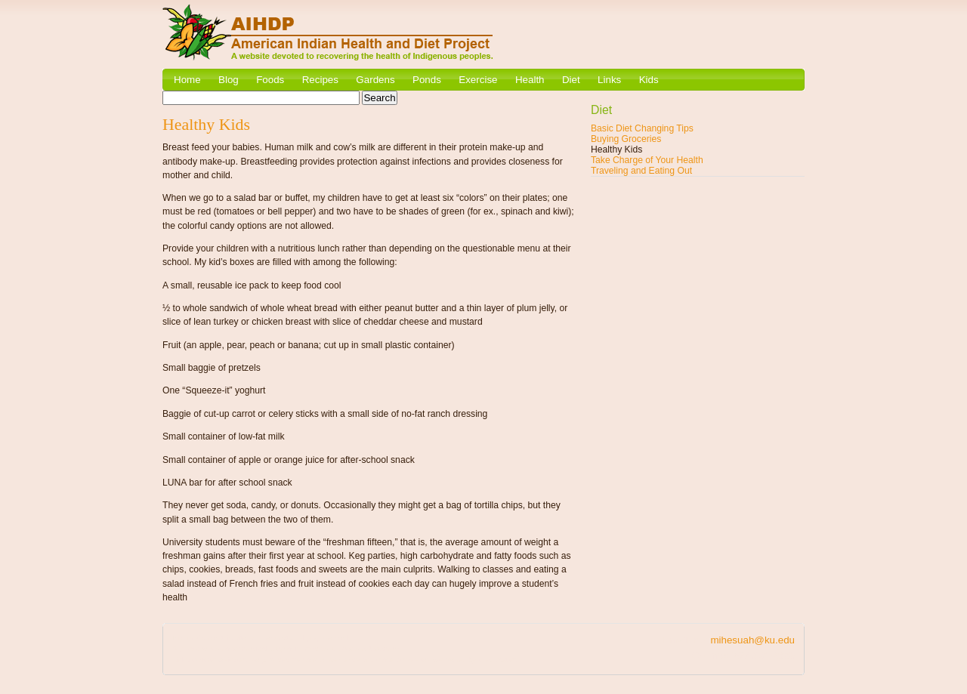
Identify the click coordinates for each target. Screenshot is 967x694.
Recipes (320, 79)
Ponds (426, 79)
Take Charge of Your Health (647, 160)
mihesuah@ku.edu (752, 640)
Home (187, 79)
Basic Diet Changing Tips (642, 128)
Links (609, 79)
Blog (228, 79)
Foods (270, 79)
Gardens (375, 79)
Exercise (478, 79)
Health (530, 79)
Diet (571, 79)
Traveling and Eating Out (641, 170)
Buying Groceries (626, 139)
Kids (649, 79)
